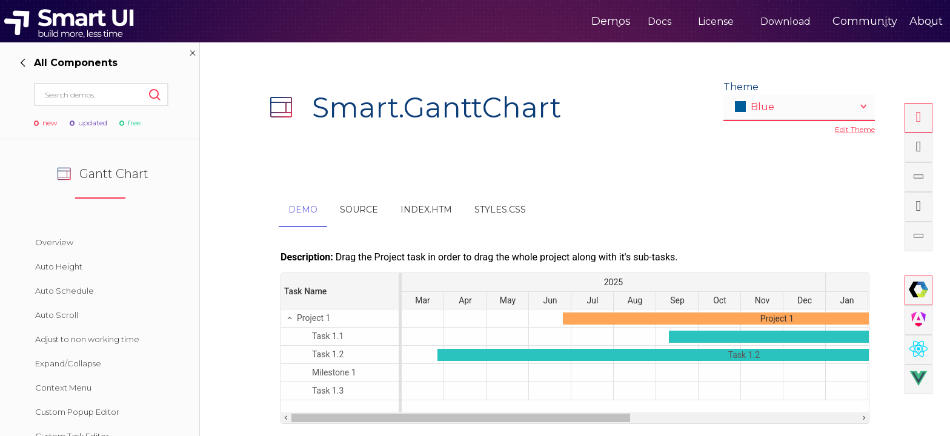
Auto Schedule (64, 291)
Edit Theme (855, 129)
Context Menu (63, 387)
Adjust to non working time (87, 339)
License (665, 21)
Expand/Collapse (68, 363)
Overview (54, 242)
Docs (609, 21)
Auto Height (58, 266)
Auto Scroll (56, 315)
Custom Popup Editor (77, 412)
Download (735, 21)
